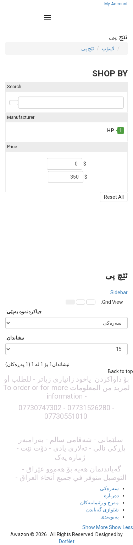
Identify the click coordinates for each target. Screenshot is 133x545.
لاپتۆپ (108, 48)
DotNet (66, 541)
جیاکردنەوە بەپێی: (23, 311)
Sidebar (119, 292)
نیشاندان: (14, 338)
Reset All (114, 197)
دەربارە (111, 495)
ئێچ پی (87, 48)
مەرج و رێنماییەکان (99, 502)
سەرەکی (109, 488)
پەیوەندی (109, 517)
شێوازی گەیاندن (102, 509)
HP (110, 130)
